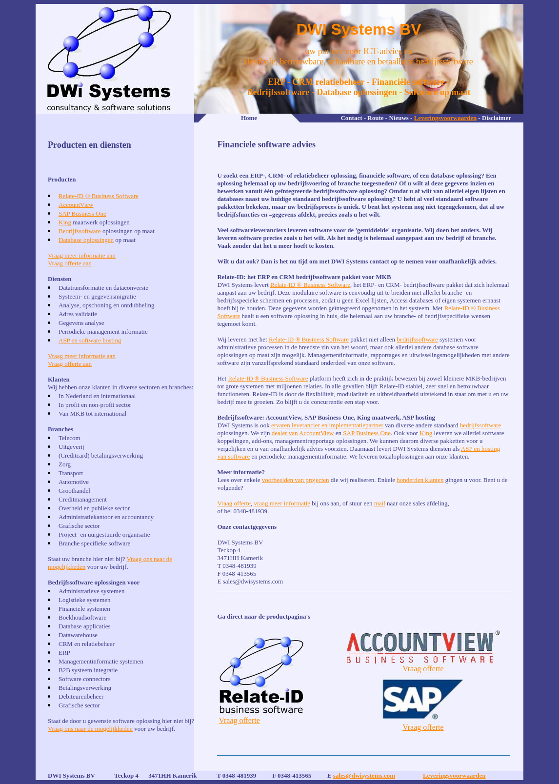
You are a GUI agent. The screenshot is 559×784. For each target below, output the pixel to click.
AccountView (76, 204)
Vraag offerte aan (70, 263)
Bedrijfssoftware (80, 231)
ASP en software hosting (90, 340)
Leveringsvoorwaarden (445, 117)
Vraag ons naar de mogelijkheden (90, 728)
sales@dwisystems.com (364, 775)
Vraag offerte (234, 503)
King (65, 222)
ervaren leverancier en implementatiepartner (327, 425)
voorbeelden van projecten (295, 479)
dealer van (285, 433)
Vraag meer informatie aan (82, 255)
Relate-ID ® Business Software (99, 196)
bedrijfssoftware (417, 339)
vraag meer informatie (282, 503)
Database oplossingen (86, 239)
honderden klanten (420, 479)
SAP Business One (82, 213)
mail (379, 503)
